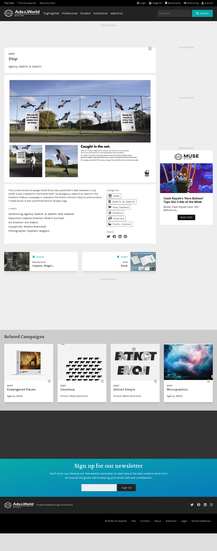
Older (122, 257)
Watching (191, 3)
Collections (100, 13)
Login (141, 3)
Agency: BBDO (175, 396)
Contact (145, 520)
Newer (38, 257)
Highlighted (51, 13)
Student (85, 13)
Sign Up (127, 487)
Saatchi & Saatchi (30, 66)
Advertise (171, 520)
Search (202, 13)
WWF (11, 53)
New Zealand (118, 207)
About (157, 520)
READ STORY (186, 217)
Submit (207, 3)
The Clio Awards (27, 3)
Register (155, 3)
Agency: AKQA (15, 396)
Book (124, 265)
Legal (184, 520)
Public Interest (119, 224)
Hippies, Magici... (43, 265)
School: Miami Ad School (74, 396)
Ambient (116, 218)
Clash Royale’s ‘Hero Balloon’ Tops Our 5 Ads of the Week (183, 200)
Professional (70, 13)
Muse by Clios (47, 3)
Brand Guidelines (201, 520)
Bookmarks (173, 3)
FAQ (133, 520)
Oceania (115, 213)
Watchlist (117, 13)
